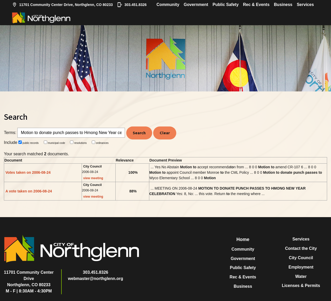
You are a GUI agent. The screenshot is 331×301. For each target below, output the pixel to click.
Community (168, 4)
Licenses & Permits (301, 285)
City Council (301, 258)
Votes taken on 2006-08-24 (28, 172)
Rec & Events (256, 4)
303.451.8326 (132, 4)
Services (305, 4)
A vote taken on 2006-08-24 (28, 191)
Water (301, 276)
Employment (300, 267)
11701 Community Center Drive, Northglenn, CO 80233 (62, 4)
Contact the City (301, 248)
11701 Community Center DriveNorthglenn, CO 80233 (29, 278)
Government (196, 4)
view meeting (93, 178)
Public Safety (225, 4)
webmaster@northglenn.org (95, 278)
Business (283, 4)
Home (242, 239)
